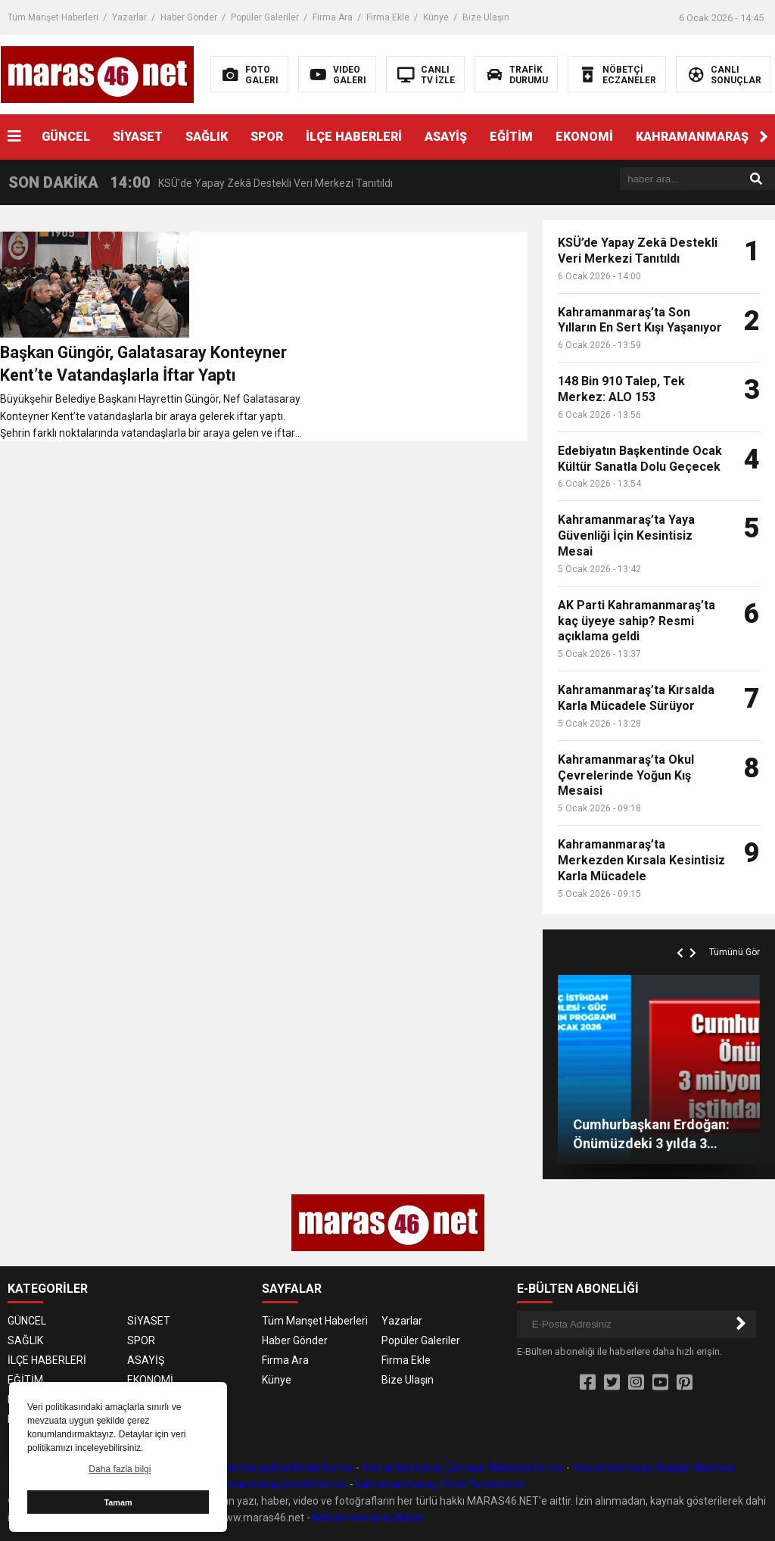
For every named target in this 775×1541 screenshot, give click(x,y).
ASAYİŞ (446, 136)
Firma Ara (333, 17)
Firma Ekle (387, 17)
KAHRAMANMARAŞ (692, 136)
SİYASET (138, 136)
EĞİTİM (511, 136)
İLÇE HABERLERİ (354, 136)
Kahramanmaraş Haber (369, 1517)
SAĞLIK (206, 136)
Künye (436, 17)
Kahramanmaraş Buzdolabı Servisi (270, 1468)
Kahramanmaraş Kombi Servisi (273, 1484)
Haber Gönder (188, 17)
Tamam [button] (118, 1502)
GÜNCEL (66, 136)
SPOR (267, 136)
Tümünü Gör (734, 952)
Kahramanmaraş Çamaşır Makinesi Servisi (463, 1468)
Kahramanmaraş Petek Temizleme (440, 1484)
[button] (763, 137)
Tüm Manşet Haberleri (53, 17)
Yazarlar (129, 17)
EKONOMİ (584, 136)
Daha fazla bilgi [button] (120, 1469)
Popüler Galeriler (265, 17)
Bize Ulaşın (485, 17)
